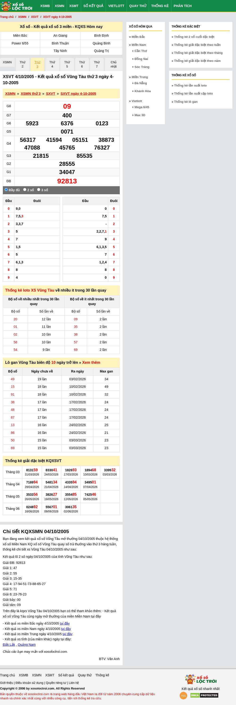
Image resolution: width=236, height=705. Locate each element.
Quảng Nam (27, 644)
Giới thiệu (7, 683)
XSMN (59, 6)
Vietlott (116, 6)
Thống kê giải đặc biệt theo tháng (198, 53)
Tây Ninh (60, 51)
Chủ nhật (114, 64)
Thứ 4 (52, 64)
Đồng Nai (141, 59)
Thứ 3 (37, 64)
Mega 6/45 (142, 107)
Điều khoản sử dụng (30, 683)
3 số (42, 190)
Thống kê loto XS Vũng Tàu (29, 290)
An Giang (60, 35)
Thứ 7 (97, 64)
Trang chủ (7, 675)
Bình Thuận (60, 43)
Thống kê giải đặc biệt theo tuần (197, 45)
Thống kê (160, 6)
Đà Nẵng (141, 83)
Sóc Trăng (142, 67)
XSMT (74, 6)
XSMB (45, 6)
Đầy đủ (12, 190)
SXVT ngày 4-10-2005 (78, 93)
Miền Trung (140, 77)
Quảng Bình (101, 43)
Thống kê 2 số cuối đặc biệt (194, 37)
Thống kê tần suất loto (190, 85)
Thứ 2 (22, 64)
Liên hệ (74, 683)
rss (183, 695)
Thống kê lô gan (186, 101)
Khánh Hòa (143, 91)
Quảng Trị (101, 51)
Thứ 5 (67, 64)
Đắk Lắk (9, 644)
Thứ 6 (82, 64)
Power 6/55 (20, 43)
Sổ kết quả (93, 6)
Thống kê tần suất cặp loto (193, 93)
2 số (28, 190)
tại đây (65, 623)
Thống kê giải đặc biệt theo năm (197, 61)
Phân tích (183, 6)
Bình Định (101, 35)
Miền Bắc (20, 35)
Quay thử (137, 6)
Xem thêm (91, 362)
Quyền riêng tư (56, 683)
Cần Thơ (141, 51)
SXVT (50, 93)
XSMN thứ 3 (31, 93)
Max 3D (140, 115)
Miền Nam (139, 45)
